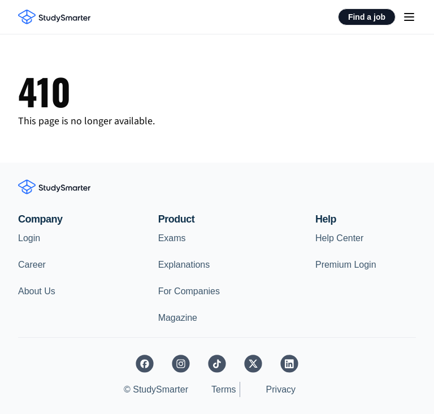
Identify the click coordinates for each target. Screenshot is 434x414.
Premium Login (345, 264)
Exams (172, 238)
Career (32, 264)
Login (29, 238)
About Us (36, 291)
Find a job (366, 16)
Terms (223, 389)
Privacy (281, 389)
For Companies (189, 291)
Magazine (177, 318)
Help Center (339, 238)
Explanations (184, 264)
